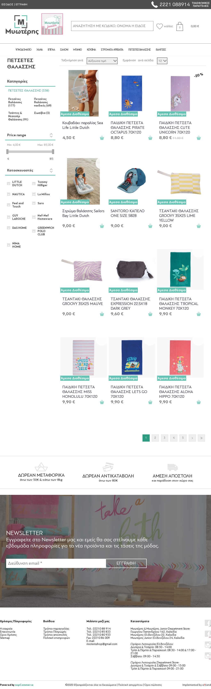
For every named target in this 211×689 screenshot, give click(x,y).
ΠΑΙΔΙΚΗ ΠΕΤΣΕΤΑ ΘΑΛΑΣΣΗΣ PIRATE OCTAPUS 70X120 (128, 127)
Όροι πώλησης (153, 684)
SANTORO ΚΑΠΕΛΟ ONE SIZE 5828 (128, 213)
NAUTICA (18, 194)
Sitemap (5, 637)
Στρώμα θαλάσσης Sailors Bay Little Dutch (83, 213)
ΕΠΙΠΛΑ (51, 49)
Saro (41, 203)
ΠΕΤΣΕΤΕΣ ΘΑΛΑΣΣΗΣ (139, 49)
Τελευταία (201, 438)
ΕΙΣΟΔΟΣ (7, 4)
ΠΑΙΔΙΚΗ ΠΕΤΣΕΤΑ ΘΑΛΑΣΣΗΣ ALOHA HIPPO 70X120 (176, 391)
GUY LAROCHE (18, 217)
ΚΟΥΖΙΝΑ (91, 49)
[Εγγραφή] (56, 563)
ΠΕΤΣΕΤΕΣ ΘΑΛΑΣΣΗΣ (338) (28, 90)
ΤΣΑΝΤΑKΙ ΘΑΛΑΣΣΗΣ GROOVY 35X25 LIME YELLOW (179, 215)
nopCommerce (24, 684)
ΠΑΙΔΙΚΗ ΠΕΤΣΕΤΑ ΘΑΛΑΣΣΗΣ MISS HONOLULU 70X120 (79, 391)
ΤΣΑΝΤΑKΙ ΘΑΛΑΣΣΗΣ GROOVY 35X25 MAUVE (82, 301)
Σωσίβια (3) (42, 113)
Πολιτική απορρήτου (130, 684)
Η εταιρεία (6, 628)
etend (206, 684)
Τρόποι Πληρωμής (54, 631)
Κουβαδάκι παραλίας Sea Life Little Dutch (82, 125)
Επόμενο (192, 438)
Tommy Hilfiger (42, 183)
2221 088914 (175, 4)
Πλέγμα (195, 60)
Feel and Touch (18, 205)
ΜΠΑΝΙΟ (77, 49)
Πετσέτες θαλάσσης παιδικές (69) (42, 102)
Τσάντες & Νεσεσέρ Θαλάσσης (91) (18, 116)
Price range (16, 135)
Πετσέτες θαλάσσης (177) (15, 102)
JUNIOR (183, 50)
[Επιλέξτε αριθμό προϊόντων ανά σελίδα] (162, 61)
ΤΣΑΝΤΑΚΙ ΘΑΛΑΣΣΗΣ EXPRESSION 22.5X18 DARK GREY (130, 303)
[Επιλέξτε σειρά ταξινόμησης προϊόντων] (102, 61)
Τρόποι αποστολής (55, 634)
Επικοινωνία (7, 631)
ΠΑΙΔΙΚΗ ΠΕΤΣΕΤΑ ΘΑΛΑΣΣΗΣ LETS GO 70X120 (129, 391)
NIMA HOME (16, 245)
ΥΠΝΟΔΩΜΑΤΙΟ (23, 49)
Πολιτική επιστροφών (56, 637)
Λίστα (202, 60)
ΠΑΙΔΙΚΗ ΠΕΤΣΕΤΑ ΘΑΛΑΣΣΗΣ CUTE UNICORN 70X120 (175, 127)
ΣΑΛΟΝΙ (64, 49)
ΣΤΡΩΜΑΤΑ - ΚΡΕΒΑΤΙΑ (112, 49)
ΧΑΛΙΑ (39, 49)
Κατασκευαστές (20, 170)
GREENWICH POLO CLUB (45, 231)
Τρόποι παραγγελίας (56, 628)
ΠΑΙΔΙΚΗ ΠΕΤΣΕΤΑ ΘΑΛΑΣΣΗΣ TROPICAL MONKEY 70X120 (178, 303)
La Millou (44, 194)
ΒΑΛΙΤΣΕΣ (161, 49)
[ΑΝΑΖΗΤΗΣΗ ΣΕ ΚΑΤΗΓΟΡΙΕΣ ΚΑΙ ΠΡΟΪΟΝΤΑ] (112, 26)
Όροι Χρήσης (8, 634)
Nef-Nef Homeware (45, 217)
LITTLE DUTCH (17, 183)
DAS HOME (19, 228)
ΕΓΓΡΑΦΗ (21, 4)
